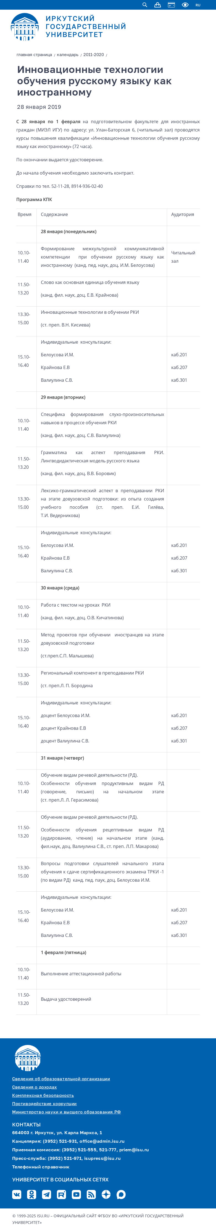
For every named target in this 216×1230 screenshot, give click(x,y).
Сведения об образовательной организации (61, 1079)
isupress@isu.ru (102, 1159)
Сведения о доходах (34, 1087)
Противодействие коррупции (44, 1104)
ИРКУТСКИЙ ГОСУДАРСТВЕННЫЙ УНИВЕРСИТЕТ (86, 27)
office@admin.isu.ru (102, 1141)
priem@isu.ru (134, 1150)
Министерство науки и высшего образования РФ (66, 1112)
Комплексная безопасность (43, 1096)
